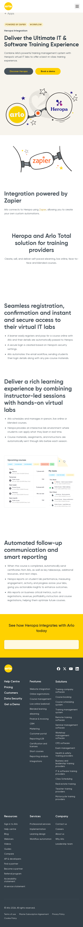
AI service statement (14, 886)
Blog (6, 834)
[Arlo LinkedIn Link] (77, 669)
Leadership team (64, 844)
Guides (7, 849)
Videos (7, 844)
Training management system (66, 711)
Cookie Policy (10, 918)
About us (59, 834)
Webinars (8, 839)
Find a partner (11, 864)
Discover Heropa (19, 71)
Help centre (10, 829)
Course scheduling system (64, 703)
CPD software (62, 743)
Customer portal (38, 733)
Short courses (37, 751)
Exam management (65, 748)
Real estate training (65, 784)
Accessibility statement (10, 880)
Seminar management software (66, 726)
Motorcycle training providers (65, 798)
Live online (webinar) (40, 704)
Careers (59, 829)
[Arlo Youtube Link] (71, 669)
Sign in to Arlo (11, 824)
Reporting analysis (39, 756)
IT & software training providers (66, 772)
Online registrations (39, 694)
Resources (10, 816)
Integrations (36, 761)
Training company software (64, 690)
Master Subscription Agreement (34, 914)
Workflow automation (40, 839)
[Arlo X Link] (64, 669)
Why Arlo (59, 839)
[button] (77, 6)
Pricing (8, 687)
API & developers (12, 859)
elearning (34, 714)
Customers (11, 692)
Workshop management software (62, 735)
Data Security (13, 698)
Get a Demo (12, 704)
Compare (9, 854)
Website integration (40, 689)
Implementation (38, 829)
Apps (11, 13)
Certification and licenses (38, 745)
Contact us (61, 824)
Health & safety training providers (64, 754)
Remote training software (63, 718)
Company (61, 816)
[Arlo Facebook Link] (58, 669)
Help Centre (12, 681)
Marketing (35, 729)
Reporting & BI (37, 738)
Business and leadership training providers (64, 764)
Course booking (63, 697)
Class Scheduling (63, 779)
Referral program (12, 873)
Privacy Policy (58, 914)
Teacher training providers (63, 790)
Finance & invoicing (39, 719)
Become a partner (13, 869)
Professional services (40, 824)
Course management (40, 699)
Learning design (37, 834)
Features (35, 681)
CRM (32, 723)
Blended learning (38, 709)
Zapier (42, 209)
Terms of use (10, 914)
